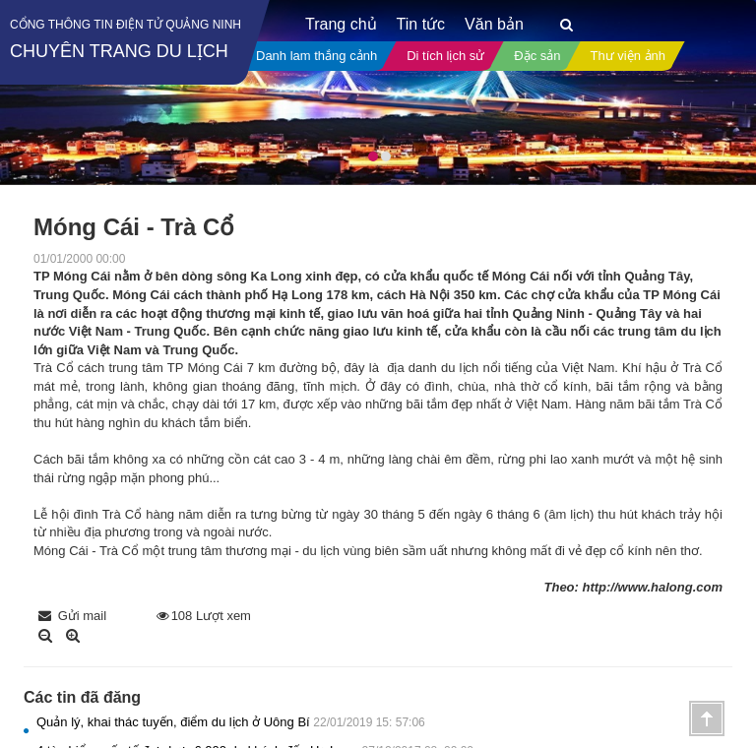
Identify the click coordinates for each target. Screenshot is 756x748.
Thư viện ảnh (628, 55)
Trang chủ (341, 24)
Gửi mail (72, 615)
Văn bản (494, 24)
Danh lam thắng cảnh (316, 55)
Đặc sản (537, 55)
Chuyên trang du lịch (119, 51)
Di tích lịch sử (445, 55)
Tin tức (421, 24)
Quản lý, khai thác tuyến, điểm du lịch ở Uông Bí (230, 722)
